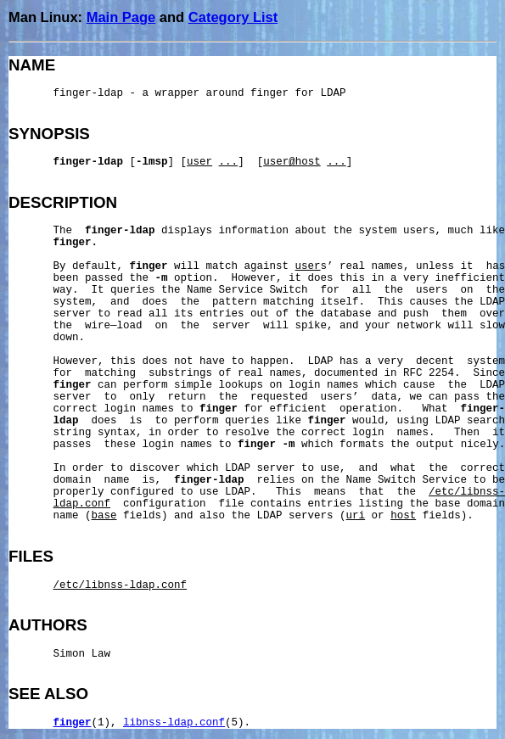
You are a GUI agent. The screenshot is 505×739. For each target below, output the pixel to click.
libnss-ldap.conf (174, 723)
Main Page (121, 17)
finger (72, 723)
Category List (233, 17)
